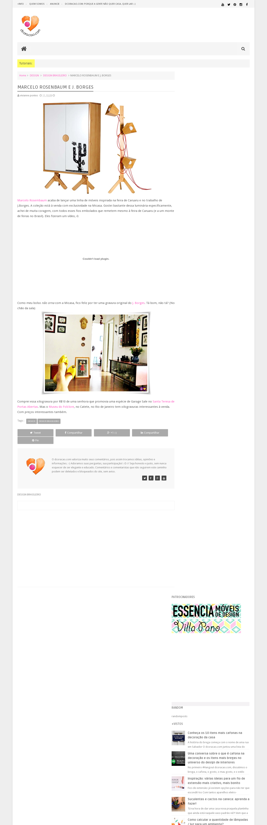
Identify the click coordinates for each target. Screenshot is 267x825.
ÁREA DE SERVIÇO (213, 704)
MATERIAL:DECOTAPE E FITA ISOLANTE (226, 677)
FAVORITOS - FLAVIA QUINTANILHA (207, 478)
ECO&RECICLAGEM (193, 661)
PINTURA (231, 689)
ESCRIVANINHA (195, 498)
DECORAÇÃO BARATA (195, 652)
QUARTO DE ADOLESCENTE (221, 693)
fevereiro (192, 546)
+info (20, 4)
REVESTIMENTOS (189, 700)
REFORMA (244, 697)
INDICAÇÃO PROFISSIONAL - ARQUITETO (211, 411)
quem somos (36, 4)
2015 (187, 346)
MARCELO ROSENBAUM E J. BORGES (207, 467)
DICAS (220, 656)
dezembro (193, 381)
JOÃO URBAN (194, 452)
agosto (191, 515)
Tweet (32, 432)
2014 (187, 351)
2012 (187, 361)
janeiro (191, 551)
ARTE (246, 643)
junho (190, 525)
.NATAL (185, 643)
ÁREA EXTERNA (230, 704)
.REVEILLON (197, 643)
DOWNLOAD (240, 656)
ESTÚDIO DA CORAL (198, 442)
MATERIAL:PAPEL (237, 681)
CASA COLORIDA (196, 416)
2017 (187, 336)
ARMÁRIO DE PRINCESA (200, 483)
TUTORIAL (242, 700)
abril (190, 535)
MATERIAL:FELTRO (190, 681)
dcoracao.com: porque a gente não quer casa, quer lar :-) (100, 4)
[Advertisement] (94, 536)
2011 (187, 366)
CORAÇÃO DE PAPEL (198, 437)
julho (190, 520)
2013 (187, 356)
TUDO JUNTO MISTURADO (202, 457)
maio (190, 530)
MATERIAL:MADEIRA (213, 681)
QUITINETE (212, 697)
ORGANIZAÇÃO (239, 685)
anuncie (54, 4)
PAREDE (185, 689)
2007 (187, 562)
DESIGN (34, 75)
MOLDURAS (193, 421)
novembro (193, 386)
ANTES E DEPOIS (214, 643)
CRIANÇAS (211, 648)
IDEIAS (200, 670)
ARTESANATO (188, 648)
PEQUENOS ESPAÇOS (204, 689)
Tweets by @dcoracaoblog (195, 736)
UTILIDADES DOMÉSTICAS (191, 704)
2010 (187, 371)
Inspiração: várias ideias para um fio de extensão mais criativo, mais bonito (222, 263)
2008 (187, 557)
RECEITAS (228, 696)
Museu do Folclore (65, 407)
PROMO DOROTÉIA (198, 488)
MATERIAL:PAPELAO (190, 685)
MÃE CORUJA (194, 503)
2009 (187, 376)
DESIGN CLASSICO (194, 656)
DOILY (190, 493)
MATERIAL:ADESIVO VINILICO (198, 673)
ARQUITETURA (233, 643)
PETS (220, 689)
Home (22, 75)
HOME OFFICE (215, 666)
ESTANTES (231, 661)
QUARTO (200, 693)
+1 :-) (93, 432)
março (191, 540)
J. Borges (138, 303)
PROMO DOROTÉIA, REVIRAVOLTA (206, 432)
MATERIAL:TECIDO (215, 685)
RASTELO (192, 462)
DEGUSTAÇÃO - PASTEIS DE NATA (206, 472)
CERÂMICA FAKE (196, 447)
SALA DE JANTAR (221, 700)
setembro (193, 510)
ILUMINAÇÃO (219, 670)
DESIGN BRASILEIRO (55, 75)
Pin (155, 432)
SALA (205, 700)
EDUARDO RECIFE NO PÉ (200, 401)
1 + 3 (189, 426)
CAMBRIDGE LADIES (198, 396)
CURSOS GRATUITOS (199, 406)
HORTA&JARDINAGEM (236, 666)
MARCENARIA (241, 670)
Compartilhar (63, 432)
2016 (187, 341)
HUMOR (184, 670)
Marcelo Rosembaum (32, 200)
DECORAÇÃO (237, 648)
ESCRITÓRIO (216, 661)
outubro (192, 391)
